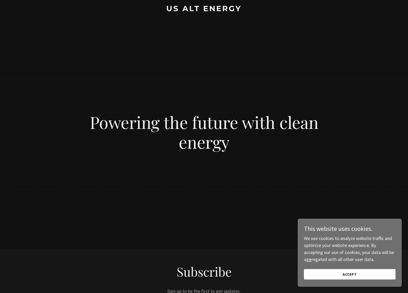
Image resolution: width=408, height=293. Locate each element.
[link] (204, 9)
